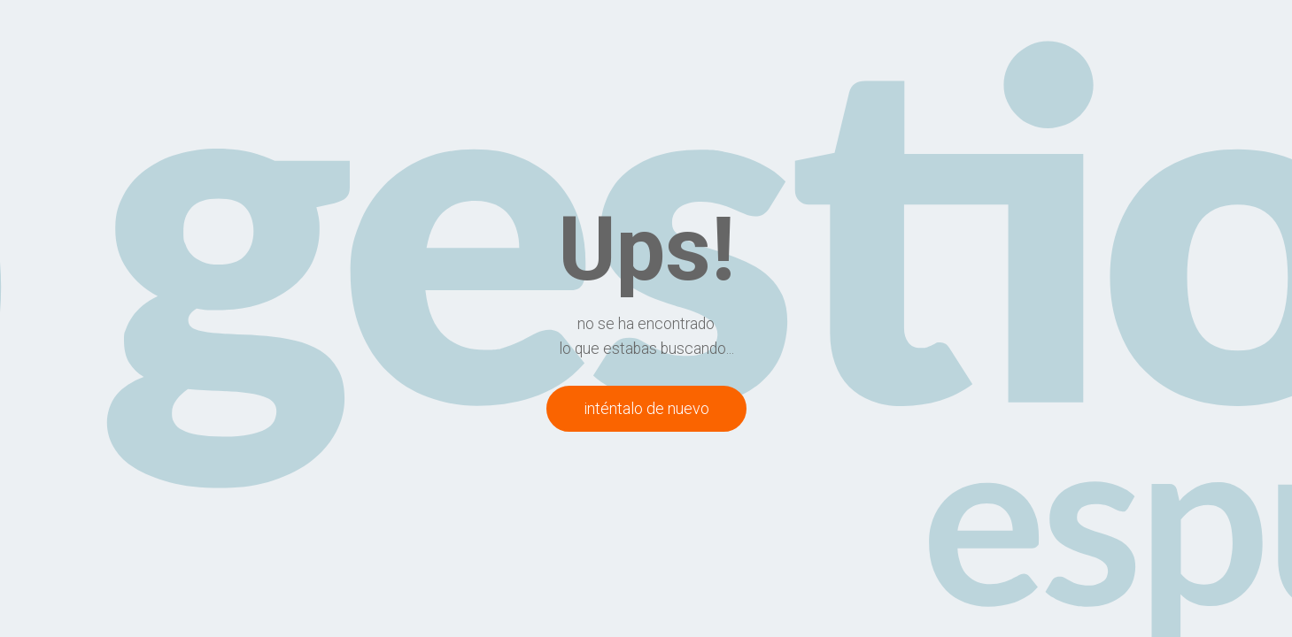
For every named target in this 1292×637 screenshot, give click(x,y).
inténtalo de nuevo (646, 408)
